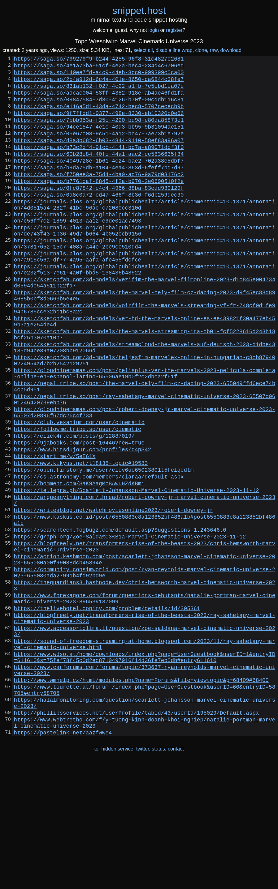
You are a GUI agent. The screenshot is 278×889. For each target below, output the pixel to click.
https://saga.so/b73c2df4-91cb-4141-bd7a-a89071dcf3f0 (99, 164)
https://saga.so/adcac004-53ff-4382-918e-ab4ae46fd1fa (99, 100)
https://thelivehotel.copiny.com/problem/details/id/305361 (107, 712)
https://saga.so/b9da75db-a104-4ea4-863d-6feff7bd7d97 (99, 188)
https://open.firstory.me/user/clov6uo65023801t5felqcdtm (104, 547)
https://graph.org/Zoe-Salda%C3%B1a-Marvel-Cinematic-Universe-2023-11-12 (130, 626)
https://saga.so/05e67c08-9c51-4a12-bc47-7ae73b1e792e (99, 148)
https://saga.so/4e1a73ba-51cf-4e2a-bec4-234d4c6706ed (99, 67)
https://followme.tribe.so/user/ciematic (77, 499)
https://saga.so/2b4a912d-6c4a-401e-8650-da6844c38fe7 (99, 83)
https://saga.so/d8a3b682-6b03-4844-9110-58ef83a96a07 (99, 156)
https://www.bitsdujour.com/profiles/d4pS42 (82, 523)
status (158, 876)
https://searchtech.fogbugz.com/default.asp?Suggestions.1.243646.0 (120, 618)
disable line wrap (174, 50)
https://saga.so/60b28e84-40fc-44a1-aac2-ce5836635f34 (99, 172)
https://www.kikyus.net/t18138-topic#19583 (81, 539)
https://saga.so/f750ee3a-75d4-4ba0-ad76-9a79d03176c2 (99, 196)
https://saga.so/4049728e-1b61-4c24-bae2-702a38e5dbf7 (99, 180)
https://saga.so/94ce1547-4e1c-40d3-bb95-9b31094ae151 (99, 140)
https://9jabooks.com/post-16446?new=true (79, 515)
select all (143, 50)
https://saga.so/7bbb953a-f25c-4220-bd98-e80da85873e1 (99, 132)
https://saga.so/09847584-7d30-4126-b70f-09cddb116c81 (99, 108)
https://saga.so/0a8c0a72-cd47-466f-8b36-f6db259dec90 (99, 220)
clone (201, 50)
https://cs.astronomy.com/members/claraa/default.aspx (99, 555)
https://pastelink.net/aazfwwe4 (63, 859)
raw (214, 50)
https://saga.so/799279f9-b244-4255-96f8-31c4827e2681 (99, 59)
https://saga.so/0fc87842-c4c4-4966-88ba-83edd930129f (99, 212)
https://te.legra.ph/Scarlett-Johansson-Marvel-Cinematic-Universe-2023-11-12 (136, 571)
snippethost (139, 10)
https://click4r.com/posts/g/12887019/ (74, 507)
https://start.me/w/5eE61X (55, 531)
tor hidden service (113, 876)
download (231, 50)
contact (176, 876)
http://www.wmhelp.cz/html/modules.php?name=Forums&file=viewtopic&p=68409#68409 (141, 797)
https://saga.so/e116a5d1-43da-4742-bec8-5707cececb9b (99, 116)
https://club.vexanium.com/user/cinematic (79, 491)
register (174, 30)
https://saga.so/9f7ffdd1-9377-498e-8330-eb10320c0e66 (99, 124)
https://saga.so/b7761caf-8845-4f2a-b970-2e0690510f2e (99, 204)
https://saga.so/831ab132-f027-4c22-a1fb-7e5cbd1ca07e (99, 92)
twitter (142, 876)
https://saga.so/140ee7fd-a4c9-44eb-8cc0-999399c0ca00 (99, 75)
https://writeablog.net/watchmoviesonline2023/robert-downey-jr (113, 595)
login (153, 30)
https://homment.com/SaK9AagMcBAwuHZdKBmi (79, 563)
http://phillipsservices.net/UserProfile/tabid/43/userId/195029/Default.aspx (136, 836)
